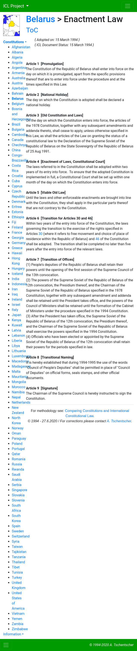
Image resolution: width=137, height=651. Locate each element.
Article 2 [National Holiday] (47, 95)
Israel (16, 305)
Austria (17, 83)
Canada (17, 140)
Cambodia (19, 135)
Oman (16, 433)
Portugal (18, 449)
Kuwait (17, 325)
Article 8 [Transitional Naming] (50, 357)
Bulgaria (18, 129)
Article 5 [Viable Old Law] (46, 193)
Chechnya (19, 145)
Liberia (17, 341)
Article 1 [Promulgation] (45, 64)
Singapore (19, 490)
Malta (16, 371)
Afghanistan (21, 47)
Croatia (17, 176)
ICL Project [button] (12, 6)
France (17, 232)
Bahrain (17, 93)
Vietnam (18, 614)
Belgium (18, 104)
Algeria (17, 57)
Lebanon (18, 335)
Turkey (17, 577)
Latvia (16, 330)
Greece (17, 248)
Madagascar (21, 366)
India (15, 279)
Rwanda (18, 469)
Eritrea (17, 207)
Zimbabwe (20, 629)
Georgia (18, 238)
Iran (15, 289)
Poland (17, 444)
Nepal (16, 397)
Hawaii (17, 253)
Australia (18, 78)
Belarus (40, 19)
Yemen (17, 619)
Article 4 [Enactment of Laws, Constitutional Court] (65, 162)
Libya (16, 346)
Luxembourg (21, 356)
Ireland (17, 299)
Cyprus (17, 186)
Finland (17, 227)
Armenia (18, 73)
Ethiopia (18, 217)
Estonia (17, 212)
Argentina (19, 68)
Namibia (18, 392)
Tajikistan (19, 552)
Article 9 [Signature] (42, 388)
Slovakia (18, 495)
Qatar (16, 454)
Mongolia (19, 382)
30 (40, 234)
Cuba (16, 181)
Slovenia (18, 500)
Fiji (14, 222)
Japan (16, 315)
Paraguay (19, 438)
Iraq (15, 294)
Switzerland (21, 536)
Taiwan (17, 547)
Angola (17, 63)
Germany (19, 243)
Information (12, 634)
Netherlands (21, 402)
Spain (16, 526)
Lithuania (19, 351)
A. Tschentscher (119, 421)
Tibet (16, 567)
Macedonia (20, 361)
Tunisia (17, 572)
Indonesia (19, 284)
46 (97, 239)
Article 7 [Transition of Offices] (50, 259)
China (16, 150)
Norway (17, 428)
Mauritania (20, 377)
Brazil (16, 124)
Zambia (17, 624)
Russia (17, 464)
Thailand (18, 562)
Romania (18, 459)
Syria (15, 541)
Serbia (16, 485)
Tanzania (19, 557)
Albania (17, 52)
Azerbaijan (20, 88)
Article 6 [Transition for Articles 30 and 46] (59, 218)
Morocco (18, 387)
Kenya (16, 320)
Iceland (17, 274)
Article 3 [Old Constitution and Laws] (54, 115)
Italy (15, 310)
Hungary (18, 268)
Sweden (18, 531)
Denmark (19, 202)
